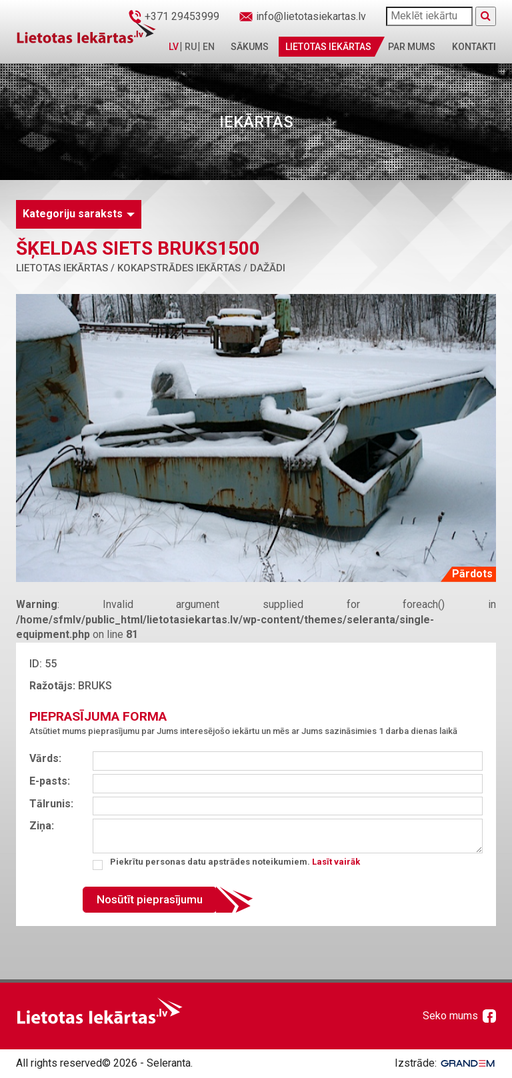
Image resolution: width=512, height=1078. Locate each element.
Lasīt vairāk (336, 862)
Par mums (411, 46)
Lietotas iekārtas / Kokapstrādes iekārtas (128, 268)
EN (209, 46)
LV (174, 46)
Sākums (250, 46)
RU (191, 46)
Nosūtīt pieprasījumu (150, 899)
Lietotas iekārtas (328, 46)
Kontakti (474, 46)
